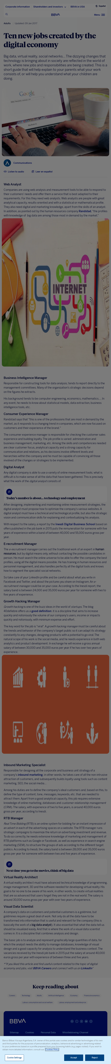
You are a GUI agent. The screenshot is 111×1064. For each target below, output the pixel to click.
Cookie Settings (14, 1058)
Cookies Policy (52, 1049)
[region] (55, 1050)
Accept (73, 1058)
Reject (95, 1058)
